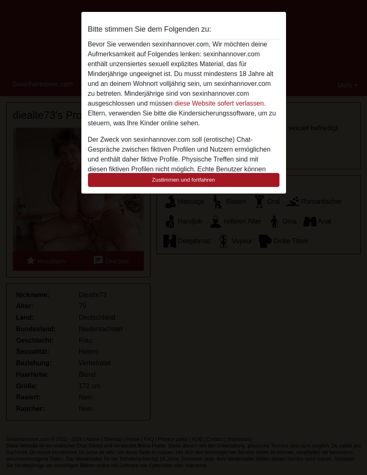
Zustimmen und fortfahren (183, 180)
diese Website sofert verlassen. (219, 103)
